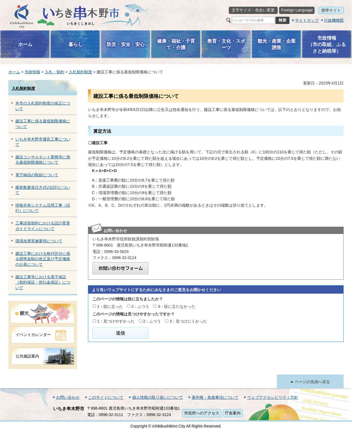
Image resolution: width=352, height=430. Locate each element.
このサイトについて (105, 397)
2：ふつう (140, 306)
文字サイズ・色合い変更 (253, 10)
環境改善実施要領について (38, 241)
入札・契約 (54, 72)
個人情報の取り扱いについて (157, 397)
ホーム (14, 72)
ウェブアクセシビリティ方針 (272, 397)
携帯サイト (331, 10)
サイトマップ (306, 20)
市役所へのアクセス (201, 413)
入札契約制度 (80, 72)
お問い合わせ (68, 397)
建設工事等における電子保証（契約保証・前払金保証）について (42, 282)
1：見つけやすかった (116, 321)
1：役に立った (110, 306)
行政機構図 (334, 20)
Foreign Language (297, 10)
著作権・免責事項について (215, 397)
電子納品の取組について (36, 175)
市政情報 (32, 72)
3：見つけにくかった (188, 321)
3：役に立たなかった (176, 306)
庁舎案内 (233, 413)
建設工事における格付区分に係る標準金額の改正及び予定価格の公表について (42, 259)
